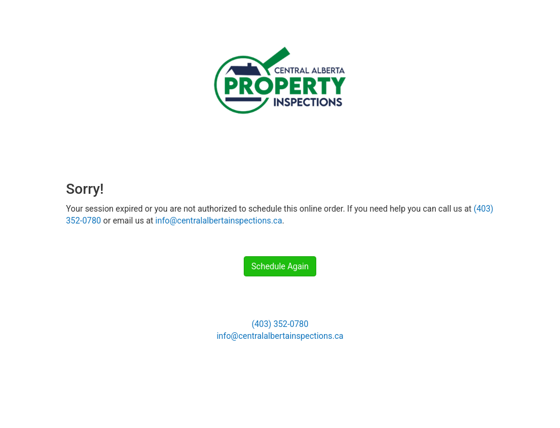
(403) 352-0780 (280, 324)
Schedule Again (280, 266)
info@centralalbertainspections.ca (218, 220)
